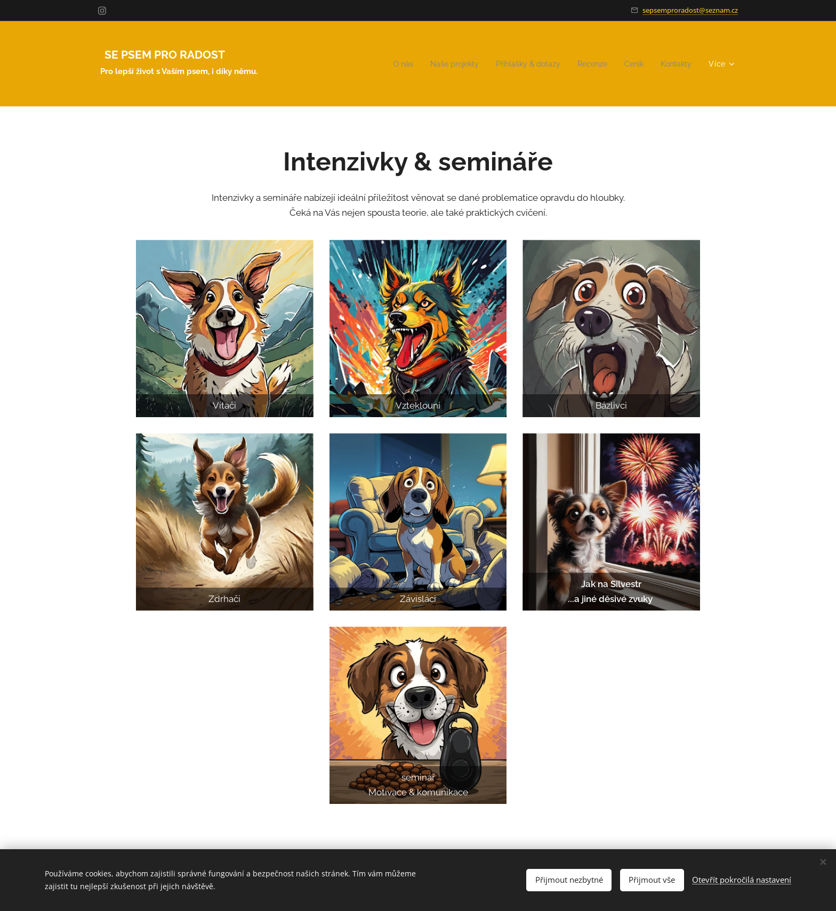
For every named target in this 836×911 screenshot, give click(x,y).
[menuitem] (386, 64)
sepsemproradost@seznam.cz (690, 10)
